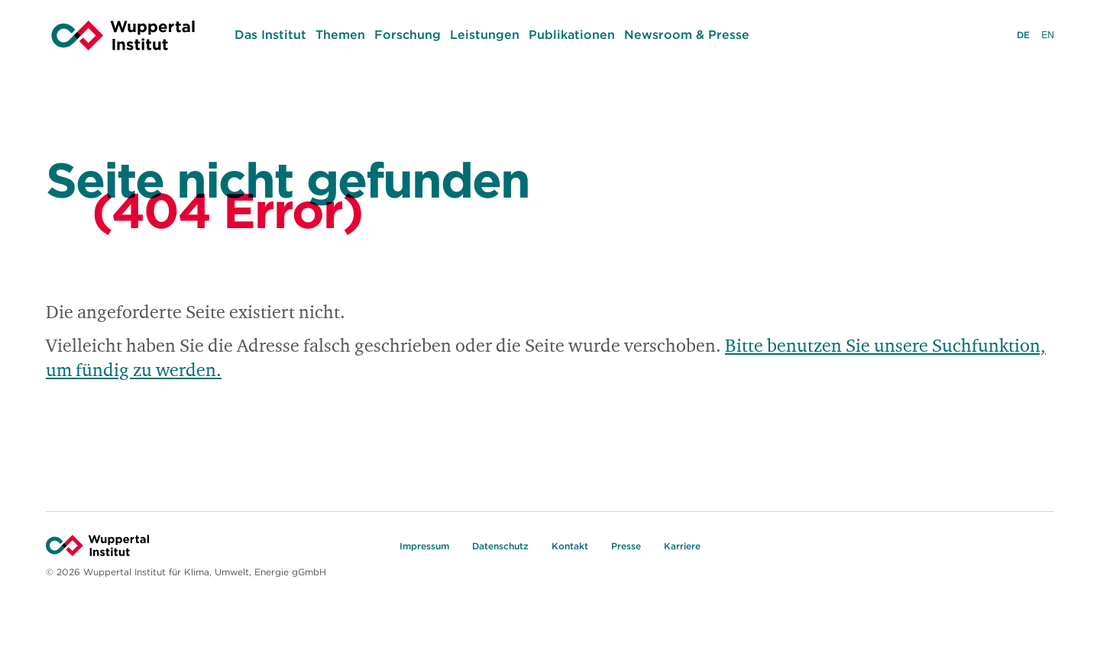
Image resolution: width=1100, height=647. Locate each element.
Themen (340, 34)
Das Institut (270, 34)
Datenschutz (500, 546)
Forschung (407, 34)
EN (1047, 36)
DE (1023, 36)
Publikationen (572, 34)
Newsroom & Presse (686, 34)
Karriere (682, 546)
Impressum (424, 546)
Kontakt (570, 546)
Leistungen (484, 34)
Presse (626, 546)
